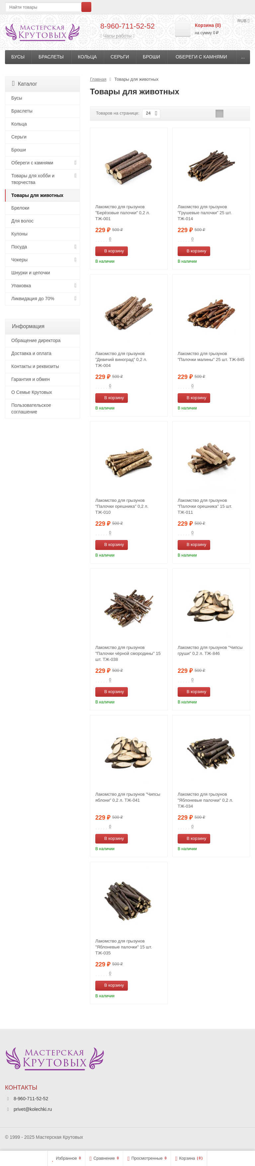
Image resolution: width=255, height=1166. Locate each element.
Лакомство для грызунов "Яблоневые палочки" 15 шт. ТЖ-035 (123, 947)
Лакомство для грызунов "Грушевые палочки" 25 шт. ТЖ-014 (205, 212)
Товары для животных (37, 195)
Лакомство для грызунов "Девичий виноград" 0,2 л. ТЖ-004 (121, 359)
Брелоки (20, 208)
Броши (151, 56)
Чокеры (19, 259)
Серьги (120, 56)
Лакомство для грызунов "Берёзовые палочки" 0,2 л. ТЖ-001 (122, 212)
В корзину (110, 250)
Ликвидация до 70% (32, 298)
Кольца (87, 56)
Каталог (24, 83)
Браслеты (51, 56)
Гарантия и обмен (30, 379)
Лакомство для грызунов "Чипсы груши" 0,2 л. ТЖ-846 (210, 650)
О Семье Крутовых (31, 392)
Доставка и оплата (31, 353)
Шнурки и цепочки (30, 272)
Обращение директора (35, 340)
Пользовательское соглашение (31, 408)
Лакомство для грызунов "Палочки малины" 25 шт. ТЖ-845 (211, 356)
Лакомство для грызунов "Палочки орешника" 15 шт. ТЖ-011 (205, 506)
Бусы (18, 56)
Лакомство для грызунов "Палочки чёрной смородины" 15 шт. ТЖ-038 (128, 653)
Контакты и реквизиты (35, 366)
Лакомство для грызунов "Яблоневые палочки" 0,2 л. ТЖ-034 (205, 800)
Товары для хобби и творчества (32, 179)
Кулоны (19, 233)
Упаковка (21, 285)
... (243, 56)
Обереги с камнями (201, 56)
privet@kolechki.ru (33, 1109)
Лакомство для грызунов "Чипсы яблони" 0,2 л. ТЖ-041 (127, 797)
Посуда (19, 246)
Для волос (22, 221)
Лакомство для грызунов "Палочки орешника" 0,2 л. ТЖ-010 (121, 506)
